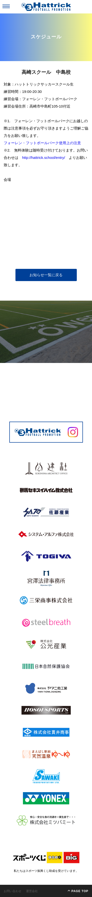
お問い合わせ (12, 891)
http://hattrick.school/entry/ (43, 157)
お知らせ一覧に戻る (46, 275)
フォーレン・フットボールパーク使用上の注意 (42, 143)
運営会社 (32, 891)
